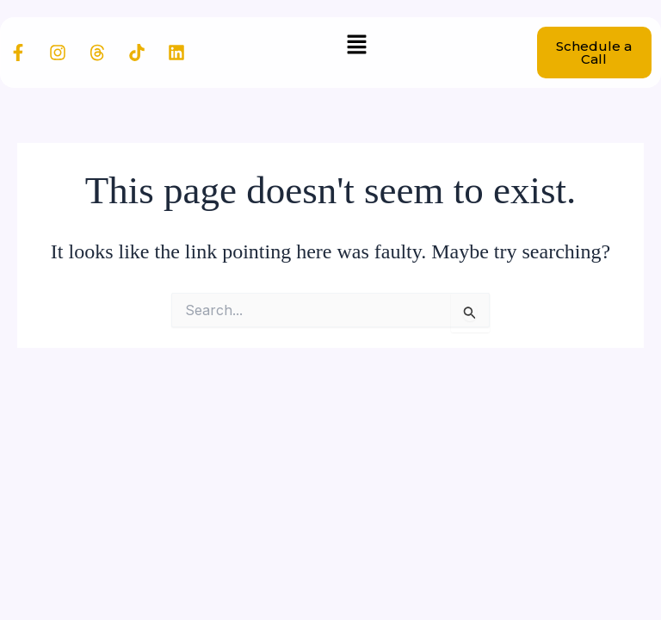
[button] (356, 45)
